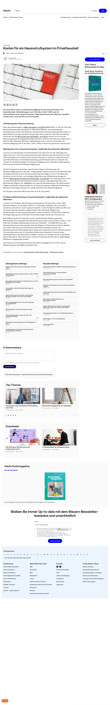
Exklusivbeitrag (12, 389)
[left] (72, 415)
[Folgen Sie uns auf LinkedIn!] (57, 567)
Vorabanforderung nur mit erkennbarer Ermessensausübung (55, 273)
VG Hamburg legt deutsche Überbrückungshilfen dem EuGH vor (59, 292)
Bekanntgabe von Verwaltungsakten (54, 318)
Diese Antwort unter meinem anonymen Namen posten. (22, 363)
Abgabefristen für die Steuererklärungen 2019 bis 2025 (21, 267)
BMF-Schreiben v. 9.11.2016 (34, 127)
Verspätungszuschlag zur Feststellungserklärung (58, 313)
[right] (75, 415)
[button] (103, 11)
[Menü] (17, 10)
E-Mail (36, 521)
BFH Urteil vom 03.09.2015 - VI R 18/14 (32, 136)
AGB (91, 219)
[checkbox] (4, 363)
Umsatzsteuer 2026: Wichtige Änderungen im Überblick (19, 288)
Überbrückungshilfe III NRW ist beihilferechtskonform (59, 266)
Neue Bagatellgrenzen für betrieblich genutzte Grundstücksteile (20, 303)
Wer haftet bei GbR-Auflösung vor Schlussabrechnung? (53, 299)
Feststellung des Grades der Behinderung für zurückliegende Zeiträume (19, 330)
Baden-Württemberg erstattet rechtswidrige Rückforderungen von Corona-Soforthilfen (19, 295)
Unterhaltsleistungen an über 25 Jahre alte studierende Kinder (18, 315)
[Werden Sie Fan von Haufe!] (60, 567)
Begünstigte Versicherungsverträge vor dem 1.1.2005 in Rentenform (22, 274)
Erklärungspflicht (48, 324)
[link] (5, 17)
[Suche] (94, 10)
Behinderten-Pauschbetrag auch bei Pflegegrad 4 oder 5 (21, 323)
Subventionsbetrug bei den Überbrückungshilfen (58, 279)
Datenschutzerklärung (93, 223)
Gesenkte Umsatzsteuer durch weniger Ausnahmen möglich (58, 285)
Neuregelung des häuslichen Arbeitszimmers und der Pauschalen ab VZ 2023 (22, 281)
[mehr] (103, 17)
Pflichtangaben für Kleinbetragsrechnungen (19, 309)
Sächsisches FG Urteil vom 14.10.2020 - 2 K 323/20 (29, 178)
